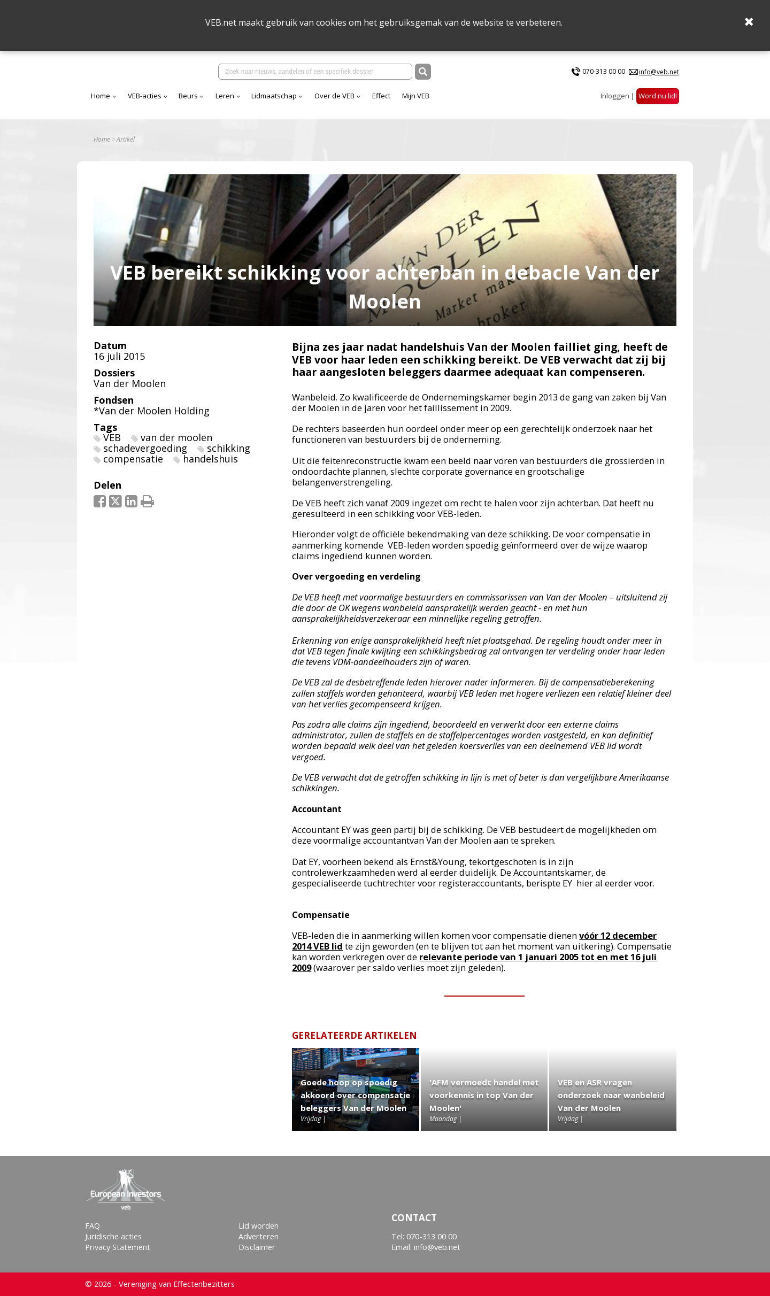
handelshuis (210, 458)
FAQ (92, 1226)
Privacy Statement (117, 1247)
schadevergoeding (145, 448)
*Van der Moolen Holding (152, 410)
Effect (381, 96)
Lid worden (258, 1226)
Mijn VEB (415, 96)
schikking (228, 448)
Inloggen (614, 96)
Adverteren (258, 1236)
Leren (224, 96)
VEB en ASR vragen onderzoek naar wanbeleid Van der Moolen (611, 1095)
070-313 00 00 (603, 71)
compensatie (133, 458)
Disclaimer (256, 1247)
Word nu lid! (657, 96)
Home (100, 96)
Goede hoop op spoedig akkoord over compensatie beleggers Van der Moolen (355, 1095)
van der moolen (176, 437)
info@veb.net (659, 71)
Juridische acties (113, 1236)
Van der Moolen (130, 383)
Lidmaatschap (274, 96)
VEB (112, 437)
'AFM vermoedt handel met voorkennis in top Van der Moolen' (484, 1095)
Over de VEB (334, 96)
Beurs (188, 96)
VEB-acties (144, 96)
